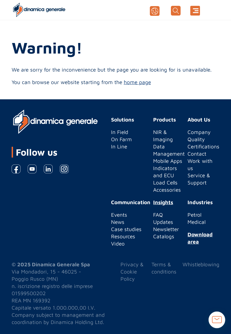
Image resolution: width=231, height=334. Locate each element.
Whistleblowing (201, 264)
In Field (119, 132)
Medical (197, 222)
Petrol (194, 215)
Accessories (167, 190)
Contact (197, 154)
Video (118, 244)
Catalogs (163, 236)
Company (199, 132)
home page (137, 82)
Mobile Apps (167, 161)
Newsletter (166, 229)
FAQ (158, 215)
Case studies (126, 229)
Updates (163, 222)
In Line (119, 146)
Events (119, 215)
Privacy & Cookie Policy (131, 271)
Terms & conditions (164, 268)
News (117, 222)
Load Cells (165, 182)
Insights (163, 202)
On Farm (121, 139)
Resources (123, 236)
